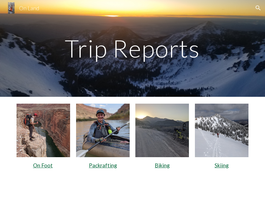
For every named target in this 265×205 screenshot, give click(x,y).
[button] (258, 8)
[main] (132, 48)
